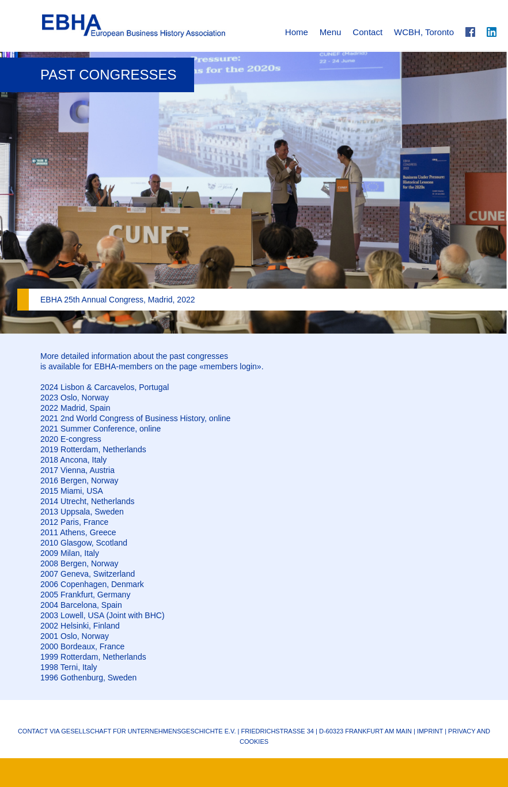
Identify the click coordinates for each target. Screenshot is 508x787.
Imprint (430, 731)
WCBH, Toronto (424, 32)
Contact (367, 32)
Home (296, 32)
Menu (331, 32)
